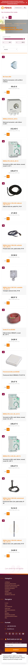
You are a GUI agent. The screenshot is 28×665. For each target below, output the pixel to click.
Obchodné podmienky (10, 610)
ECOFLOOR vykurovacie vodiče (12, 585)
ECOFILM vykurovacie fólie (11, 586)
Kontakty (15, 12)
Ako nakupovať (7, 12)
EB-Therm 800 (7, 76)
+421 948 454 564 (11, 626)
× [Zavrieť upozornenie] (26, 2)
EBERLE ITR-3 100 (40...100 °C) (12, 456)
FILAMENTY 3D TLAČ (10, 594)
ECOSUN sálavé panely (10, 583)
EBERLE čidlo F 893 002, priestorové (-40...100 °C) (13, 498)
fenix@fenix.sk (10, 629)
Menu (10, 17)
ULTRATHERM (8, 593)
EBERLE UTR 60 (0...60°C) (10, 119)
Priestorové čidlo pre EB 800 (11, 372)
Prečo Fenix (7, 608)
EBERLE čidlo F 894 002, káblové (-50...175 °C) (12, 541)
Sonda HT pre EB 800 (9, 329)
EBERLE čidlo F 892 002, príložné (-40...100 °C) (12, 246)
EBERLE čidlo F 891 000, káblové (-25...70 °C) (12, 203)
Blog (12, 12)
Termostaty (7, 590)
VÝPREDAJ (7, 582)
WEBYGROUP (15, 662)
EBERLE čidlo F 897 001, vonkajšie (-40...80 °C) (12, 288)
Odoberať (16, 649)
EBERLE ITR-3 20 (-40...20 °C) (11, 414)
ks (5, 92)
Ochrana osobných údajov (11, 616)
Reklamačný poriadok (10, 614)
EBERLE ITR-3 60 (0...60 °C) (10, 161)
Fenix (2, 12)
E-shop (6, 603)
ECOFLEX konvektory (10, 588)
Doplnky (7, 591)
